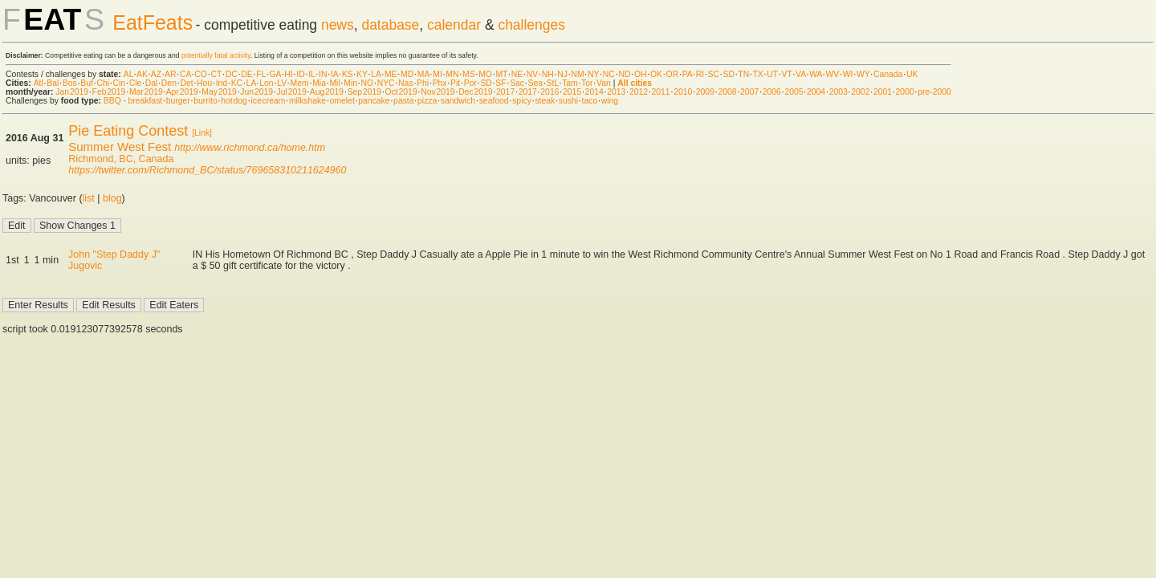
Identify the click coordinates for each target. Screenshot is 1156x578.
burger (178, 100)
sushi (568, 100)
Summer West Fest (119, 146)
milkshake (307, 100)
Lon (266, 83)
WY (863, 74)
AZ (156, 74)
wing (609, 100)
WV (832, 74)
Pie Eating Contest (128, 131)
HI (288, 74)
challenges (531, 25)
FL (261, 74)
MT (501, 74)
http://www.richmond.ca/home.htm (249, 147)
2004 (816, 92)
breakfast (145, 100)
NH (548, 74)
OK (656, 74)
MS (468, 74)
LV (282, 83)
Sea (535, 83)
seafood (494, 100)
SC (713, 74)
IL (311, 74)
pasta (403, 100)
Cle (135, 83)
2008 (727, 92)
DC (232, 74)
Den (169, 83)
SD (729, 74)
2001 (882, 92)
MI (437, 74)
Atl (38, 83)
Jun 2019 (256, 92)
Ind (221, 83)
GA (274, 74)
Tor (586, 83)
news (337, 25)
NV (532, 74)
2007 (749, 92)
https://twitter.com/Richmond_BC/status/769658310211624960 (207, 170)
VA (801, 74)
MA (423, 74)
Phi (423, 83)
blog (112, 198)
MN (452, 74)
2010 (683, 92)
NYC (386, 83)
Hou (204, 83)
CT (216, 74)
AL (128, 74)
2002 (860, 92)
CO (200, 74)
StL (553, 83)
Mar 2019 (146, 92)
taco (590, 100)
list (89, 198)
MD (407, 74)
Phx (440, 83)
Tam (570, 83)
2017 (505, 92)
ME (391, 74)
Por (470, 83)
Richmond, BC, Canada (120, 159)
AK (142, 74)
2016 (549, 92)
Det (186, 83)
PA (687, 74)
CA (185, 74)
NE (517, 74)
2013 (616, 92)
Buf (86, 83)
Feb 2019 (109, 92)
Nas (405, 83)
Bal (53, 83)
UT (772, 74)
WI (848, 74)
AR (170, 74)
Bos (70, 83)
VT (787, 74)
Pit (455, 83)
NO (367, 83)
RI (700, 74)
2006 (772, 92)
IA (334, 74)
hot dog (234, 100)
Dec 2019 (475, 92)
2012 (638, 92)
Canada (887, 74)
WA (815, 74)
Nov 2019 (437, 92)
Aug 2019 (327, 92)
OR (672, 74)
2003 (838, 92)
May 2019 (219, 92)
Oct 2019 (401, 92)
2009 (705, 92)
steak (545, 100)
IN (323, 74)
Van (603, 83)
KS (347, 74)
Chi (102, 83)
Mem (300, 83)
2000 (905, 92)
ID (300, 74)
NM (577, 74)
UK (912, 74)
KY (362, 74)
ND (624, 74)
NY (593, 74)
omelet (342, 100)
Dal (151, 83)
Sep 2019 (364, 92)
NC (609, 74)
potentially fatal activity (215, 55)
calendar (454, 25)
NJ (562, 74)
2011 (661, 92)
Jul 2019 (292, 92)
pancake (373, 100)
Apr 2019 (182, 92)
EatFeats (152, 22)
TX (758, 74)
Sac (517, 83)
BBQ (112, 100)
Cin (119, 83)
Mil (334, 83)
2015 (572, 92)
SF (500, 83)
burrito (205, 100)
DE (246, 74)
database (390, 25)
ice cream (267, 100)
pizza (427, 100)
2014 (594, 92)
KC (236, 83)
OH (640, 74)
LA (376, 74)
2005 (793, 92)
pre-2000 (934, 92)
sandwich (458, 100)
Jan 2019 (71, 92)
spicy (521, 100)
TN (743, 74)
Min (350, 83)
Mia (319, 83)
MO (485, 74)
